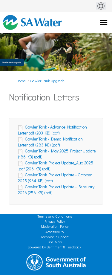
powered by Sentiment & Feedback (54, 247)
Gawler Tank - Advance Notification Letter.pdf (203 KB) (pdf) (52, 130)
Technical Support (54, 236)
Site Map (54, 241)
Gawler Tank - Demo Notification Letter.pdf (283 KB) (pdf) (50, 142)
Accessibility (54, 231)
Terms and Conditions (54, 216)
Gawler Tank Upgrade (47, 80)
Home (21, 80)
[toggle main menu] (104, 22)
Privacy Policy (55, 221)
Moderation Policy (54, 226)
